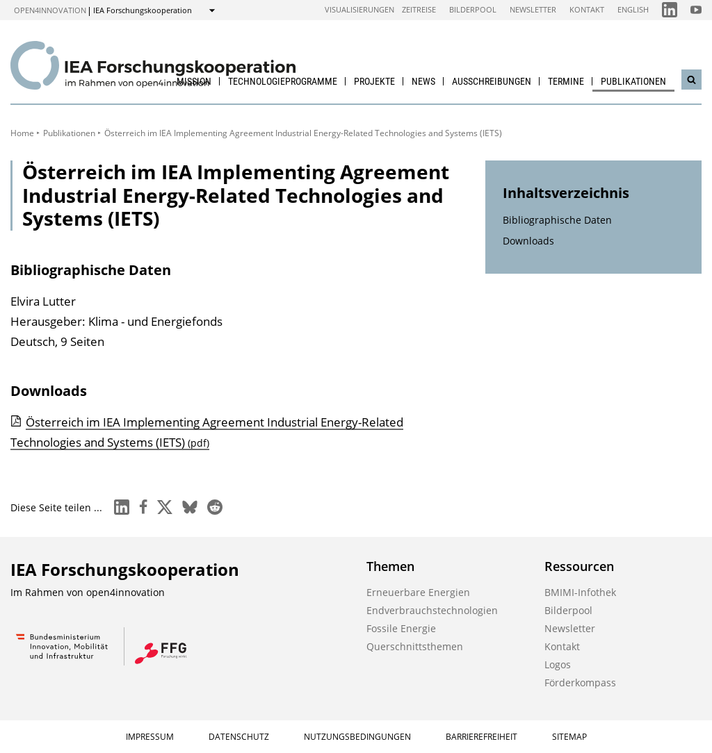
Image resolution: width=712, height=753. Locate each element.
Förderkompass (580, 682)
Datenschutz (239, 737)
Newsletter (533, 9)
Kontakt (586, 9)
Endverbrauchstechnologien (432, 610)
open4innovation (50, 10)
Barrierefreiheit (481, 737)
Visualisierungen (359, 9)
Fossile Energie (401, 628)
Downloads (528, 240)
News (423, 81)
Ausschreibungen (491, 81)
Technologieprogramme (282, 81)
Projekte (374, 81)
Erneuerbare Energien (418, 592)
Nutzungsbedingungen (357, 737)
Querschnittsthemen (414, 646)
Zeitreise (419, 9)
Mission (194, 81)
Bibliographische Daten (557, 219)
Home (22, 133)
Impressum (150, 737)
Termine (566, 81)
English (633, 9)
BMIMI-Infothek (580, 592)
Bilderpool (472, 9)
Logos (557, 664)
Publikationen (633, 81)
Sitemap (569, 737)
